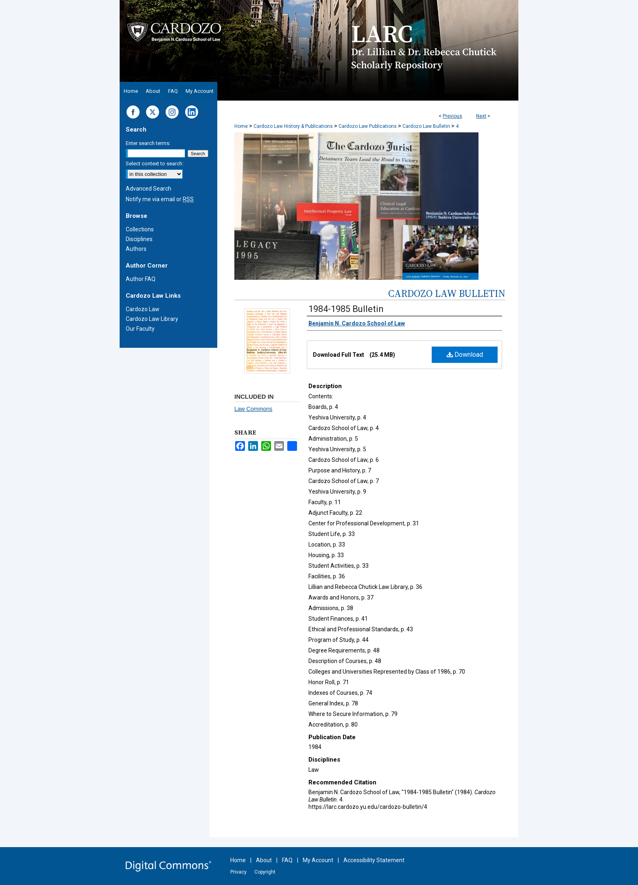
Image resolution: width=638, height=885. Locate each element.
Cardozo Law (143, 309)
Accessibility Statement (373, 860)
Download (465, 354)
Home (241, 126)
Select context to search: (155, 163)
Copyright (264, 872)
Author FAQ (140, 279)
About (264, 860)
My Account (318, 860)
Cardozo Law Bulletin (426, 126)
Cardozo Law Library (152, 319)
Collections (140, 229)
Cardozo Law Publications (368, 126)
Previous (452, 116)
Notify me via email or (160, 199)
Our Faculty (140, 328)
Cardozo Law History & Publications (293, 126)
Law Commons (253, 409)
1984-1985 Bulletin (346, 309)
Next (481, 116)
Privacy (238, 872)
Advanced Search (148, 188)
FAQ (287, 860)
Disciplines (139, 239)
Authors (136, 249)
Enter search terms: (148, 143)
